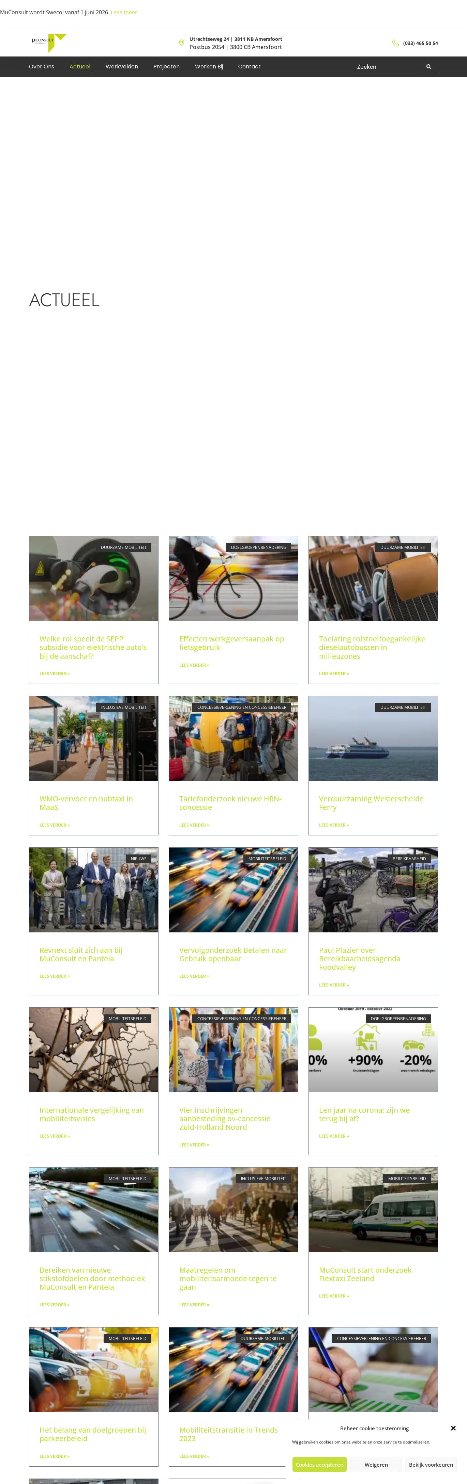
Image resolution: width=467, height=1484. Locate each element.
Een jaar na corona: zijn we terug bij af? (364, 1114)
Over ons (41, 66)
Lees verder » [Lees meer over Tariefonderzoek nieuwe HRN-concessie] (194, 825)
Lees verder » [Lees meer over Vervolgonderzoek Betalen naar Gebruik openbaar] (194, 976)
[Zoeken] (430, 67)
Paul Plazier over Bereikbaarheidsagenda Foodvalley (360, 958)
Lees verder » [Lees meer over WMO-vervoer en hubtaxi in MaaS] (55, 825)
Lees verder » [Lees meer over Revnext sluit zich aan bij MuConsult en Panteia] (55, 976)
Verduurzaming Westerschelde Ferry (371, 803)
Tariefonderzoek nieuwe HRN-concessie (230, 803)
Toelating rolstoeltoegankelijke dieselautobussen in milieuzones (372, 647)
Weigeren (376, 1464)
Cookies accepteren (319, 1464)
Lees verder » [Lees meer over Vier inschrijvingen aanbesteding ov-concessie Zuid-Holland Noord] (194, 1145)
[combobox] (387, 67)
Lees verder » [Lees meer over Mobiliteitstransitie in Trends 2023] (194, 1456)
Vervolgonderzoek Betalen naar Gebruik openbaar (233, 954)
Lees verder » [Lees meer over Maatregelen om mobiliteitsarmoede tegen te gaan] (194, 1305)
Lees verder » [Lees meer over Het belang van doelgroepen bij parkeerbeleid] (55, 1456)
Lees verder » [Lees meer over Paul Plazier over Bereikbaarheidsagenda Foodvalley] (334, 985)
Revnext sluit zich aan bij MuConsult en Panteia (81, 954)
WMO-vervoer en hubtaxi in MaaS (86, 803)
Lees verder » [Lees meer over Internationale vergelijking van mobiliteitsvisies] (55, 1136)
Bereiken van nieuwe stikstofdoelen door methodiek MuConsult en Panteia (92, 1278)
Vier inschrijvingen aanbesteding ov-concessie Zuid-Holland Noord (225, 1118)
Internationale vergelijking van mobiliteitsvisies (92, 1114)
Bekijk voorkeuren (431, 1464)
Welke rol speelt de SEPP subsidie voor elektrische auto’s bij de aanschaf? (93, 647)
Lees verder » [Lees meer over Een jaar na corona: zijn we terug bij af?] (334, 1136)
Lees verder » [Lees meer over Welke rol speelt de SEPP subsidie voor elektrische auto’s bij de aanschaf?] (55, 673)
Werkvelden (122, 66)
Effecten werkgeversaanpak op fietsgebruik (231, 643)
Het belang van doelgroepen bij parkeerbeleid (93, 1434)
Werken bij (209, 66)
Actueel (80, 66)
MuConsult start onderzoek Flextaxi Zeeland (365, 1274)
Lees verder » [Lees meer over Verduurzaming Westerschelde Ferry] (334, 825)
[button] (453, 1428)
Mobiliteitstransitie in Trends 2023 (228, 1434)
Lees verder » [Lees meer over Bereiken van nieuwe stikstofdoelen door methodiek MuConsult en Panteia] (55, 1305)
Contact (249, 66)
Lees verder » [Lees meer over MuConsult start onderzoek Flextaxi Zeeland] (334, 1296)
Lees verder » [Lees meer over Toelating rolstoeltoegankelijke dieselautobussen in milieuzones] (334, 673)
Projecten (166, 66)
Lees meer (124, 12)
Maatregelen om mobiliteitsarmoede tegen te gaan (228, 1278)
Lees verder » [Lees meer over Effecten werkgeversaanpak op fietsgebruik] (194, 665)
